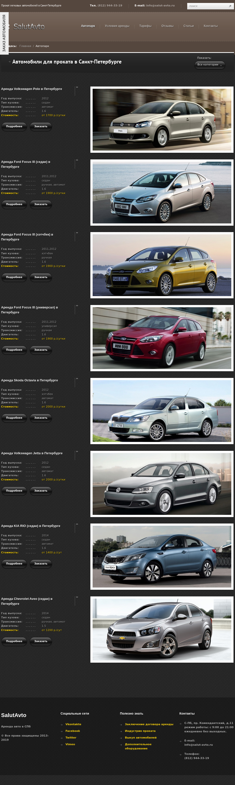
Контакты (211, 26)
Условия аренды (117, 26)
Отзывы (167, 26)
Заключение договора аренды (149, 724)
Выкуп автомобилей (141, 737)
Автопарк (88, 26)
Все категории (208, 64)
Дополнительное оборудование (138, 746)
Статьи (188, 26)
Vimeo (70, 744)
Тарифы (145, 26)
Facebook (73, 731)
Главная (25, 46)
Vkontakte (73, 724)
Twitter (71, 737)
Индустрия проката (140, 731)
